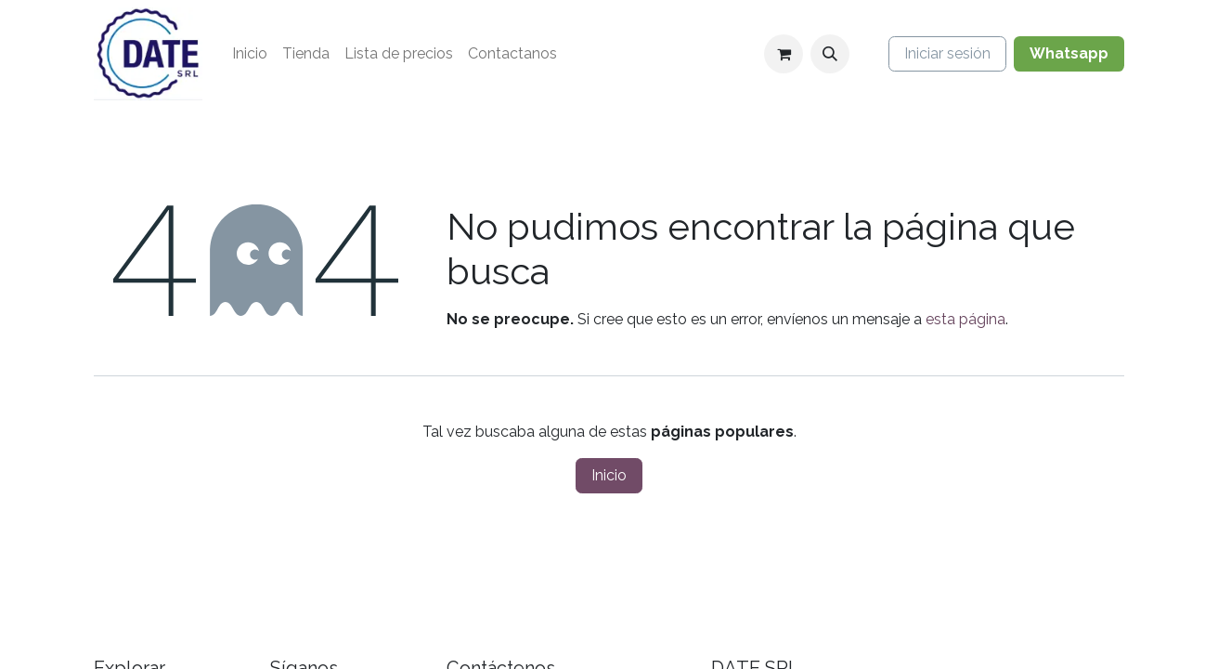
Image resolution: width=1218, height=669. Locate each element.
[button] (829, 53)
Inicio (609, 475)
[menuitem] (250, 53)
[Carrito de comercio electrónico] (783, 53)
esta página (965, 319)
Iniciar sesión (947, 53)
